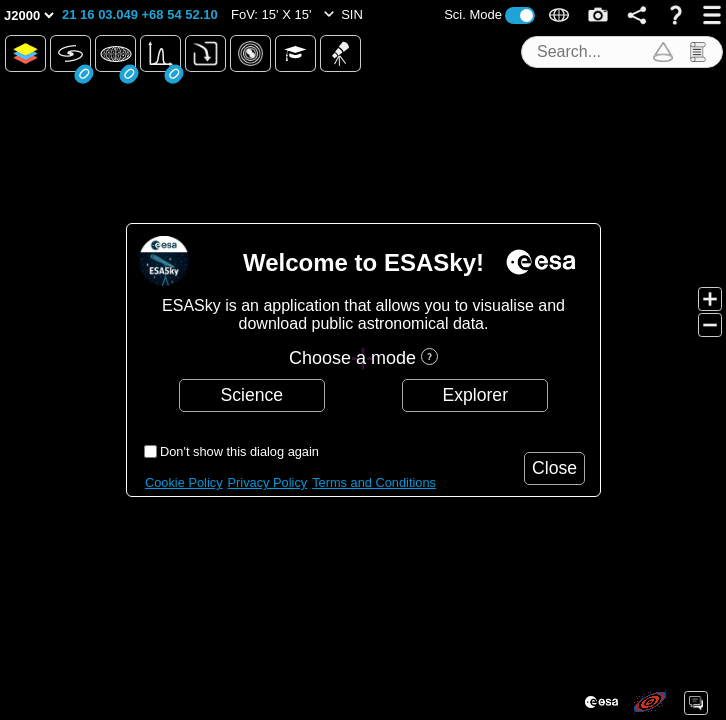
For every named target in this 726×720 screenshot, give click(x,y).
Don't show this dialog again (239, 451)
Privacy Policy (268, 482)
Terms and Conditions (374, 482)
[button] (140, 15)
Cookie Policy (184, 482)
